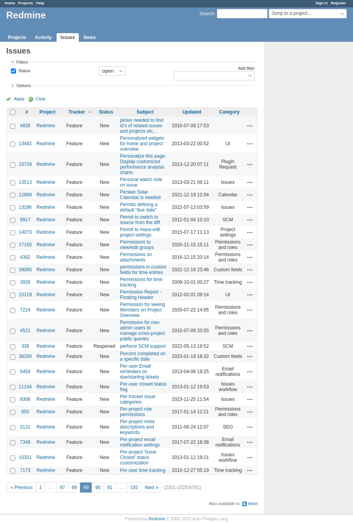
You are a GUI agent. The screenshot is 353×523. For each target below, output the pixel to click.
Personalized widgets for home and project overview (142, 143)
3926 (25, 282)
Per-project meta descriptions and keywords (137, 427)
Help (40, 3)
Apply (19, 98)
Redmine (45, 125)
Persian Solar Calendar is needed (140, 194)
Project (47, 112)
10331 (25, 457)
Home (10, 3)
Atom (253, 503)
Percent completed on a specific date (143, 356)
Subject (145, 112)
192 (134, 487)
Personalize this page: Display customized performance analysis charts (143, 164)
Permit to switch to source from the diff (140, 219)
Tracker (76, 112)
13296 (25, 207)
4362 (25, 257)
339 (25, 346)
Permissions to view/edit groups (137, 244)
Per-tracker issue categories (138, 399)
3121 (25, 427)
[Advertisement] (303, 164)
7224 (25, 310)
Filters (22, 62)
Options (23, 85)
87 (62, 487)
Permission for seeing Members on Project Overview (142, 310)
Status (23, 70)
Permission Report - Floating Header (140, 294)
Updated (192, 112)
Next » (151, 487)
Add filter (246, 68)
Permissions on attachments (136, 257)
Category (229, 112)
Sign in (322, 3)
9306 (25, 399)
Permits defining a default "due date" (139, 207)
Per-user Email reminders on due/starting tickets (139, 371)
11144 (25, 387)
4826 (25, 125)
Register (338, 3)
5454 (25, 371)
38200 (25, 356)
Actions (250, 126)
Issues (67, 37)
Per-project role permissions (136, 411)
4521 (25, 330)
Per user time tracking (143, 470)
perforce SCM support (143, 346)
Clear (40, 98)
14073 (25, 232)
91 (109, 487)
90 (97, 487)
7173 (25, 470)
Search (206, 13)
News (89, 37)
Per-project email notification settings (140, 442)
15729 (25, 164)
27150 (25, 244)
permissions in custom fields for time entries (143, 269)
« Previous (22, 487)
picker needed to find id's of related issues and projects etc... (141, 125)
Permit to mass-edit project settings (140, 232)
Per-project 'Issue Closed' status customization (138, 457)
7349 (25, 442)
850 (25, 411)
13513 (25, 182)
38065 (25, 269)
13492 (25, 143)
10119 (25, 294)
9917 (25, 219)
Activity (43, 37)
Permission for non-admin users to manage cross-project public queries (142, 331)
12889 (25, 194)
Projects (25, 3)
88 (74, 487)
